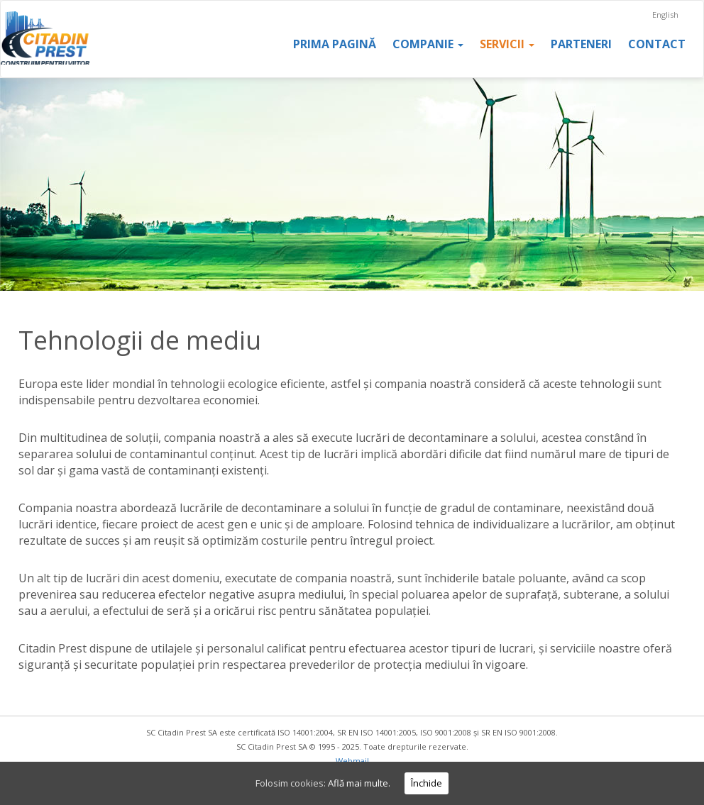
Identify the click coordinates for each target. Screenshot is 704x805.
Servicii (507, 44)
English (665, 14)
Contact (657, 44)
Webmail (352, 760)
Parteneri (581, 44)
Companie (427, 44)
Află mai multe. (359, 783)
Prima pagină (334, 44)
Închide (426, 783)
